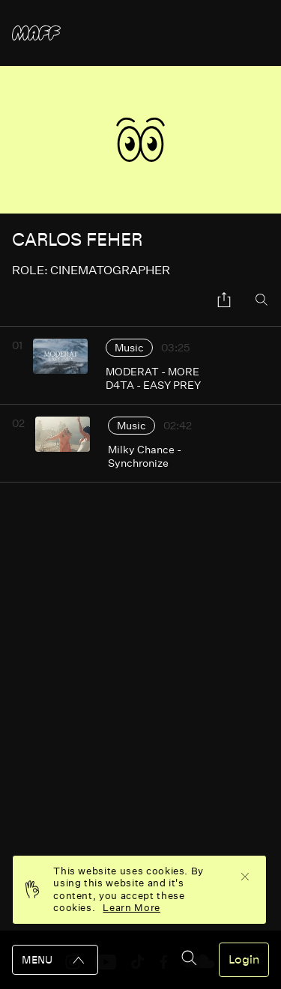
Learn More (131, 907)
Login (244, 959)
